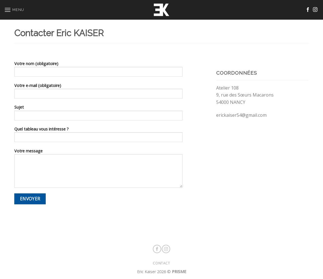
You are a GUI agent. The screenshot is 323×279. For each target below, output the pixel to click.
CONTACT (161, 263)
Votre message (98, 170)
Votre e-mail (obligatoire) (98, 92)
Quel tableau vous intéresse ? (98, 136)
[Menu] (14, 10)
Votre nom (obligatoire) (98, 71)
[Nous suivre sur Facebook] (308, 9)
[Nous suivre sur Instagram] (315, 9)
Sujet (98, 114)
